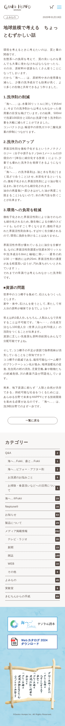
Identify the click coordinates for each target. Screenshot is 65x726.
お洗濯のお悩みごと (34, 477)
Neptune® (32, 506)
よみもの (11, 17)
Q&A (32, 453)
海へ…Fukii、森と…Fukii (34, 461)
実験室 (32, 588)
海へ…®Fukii (32, 498)
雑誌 (34, 555)
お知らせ (32, 514)
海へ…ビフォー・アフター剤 (34, 469)
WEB (34, 563)
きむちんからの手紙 (32, 596)
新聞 (34, 547)
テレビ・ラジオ (34, 539)
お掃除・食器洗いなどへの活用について (34, 488)
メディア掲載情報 (32, 531)
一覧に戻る (33, 420)
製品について (32, 523)
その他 (34, 572)
